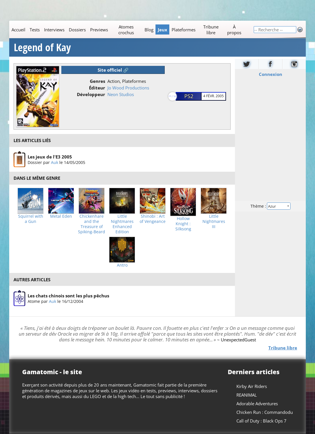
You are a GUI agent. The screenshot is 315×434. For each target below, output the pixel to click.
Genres (97, 81)
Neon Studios (120, 94)
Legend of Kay (42, 47)
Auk (54, 162)
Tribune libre (211, 29)
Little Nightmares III (213, 221)
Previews (99, 29)
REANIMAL (246, 395)
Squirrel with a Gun (30, 219)
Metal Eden (61, 216)
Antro (122, 265)
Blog (149, 29)
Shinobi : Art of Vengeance (153, 219)
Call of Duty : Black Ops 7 (261, 421)
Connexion (270, 74)
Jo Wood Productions (128, 88)
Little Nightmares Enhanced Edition (122, 224)
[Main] (131, 29)
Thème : (270, 206)
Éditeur (97, 88)
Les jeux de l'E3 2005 (50, 156)
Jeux (162, 29)
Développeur (91, 94)
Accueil (18, 29)
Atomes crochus (126, 29)
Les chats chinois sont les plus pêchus (68, 296)
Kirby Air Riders (251, 386)
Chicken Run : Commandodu (264, 412)
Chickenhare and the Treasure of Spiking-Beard (91, 224)
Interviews (54, 29)
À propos (234, 29)
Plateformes (184, 29)
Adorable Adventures (257, 403)
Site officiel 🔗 (113, 70)
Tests (35, 29)
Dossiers (77, 29)
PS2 (188, 96)
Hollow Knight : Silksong (183, 224)
